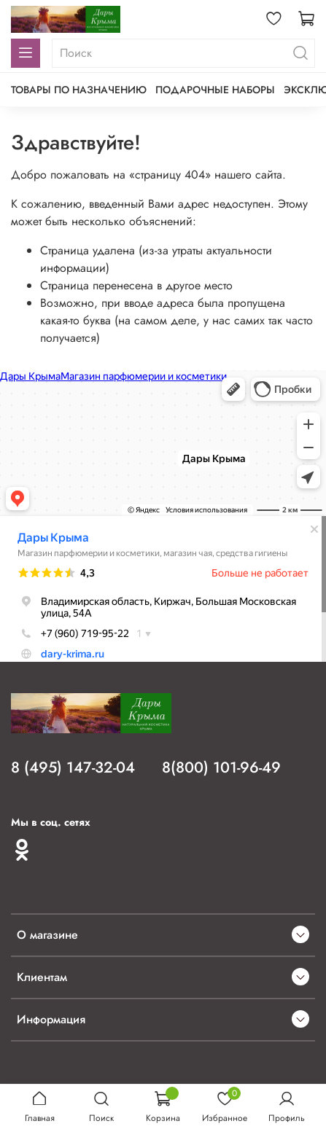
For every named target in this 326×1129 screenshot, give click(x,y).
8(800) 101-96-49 (221, 767)
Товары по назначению (79, 89)
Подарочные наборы (215, 89)
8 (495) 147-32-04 (73, 767)
